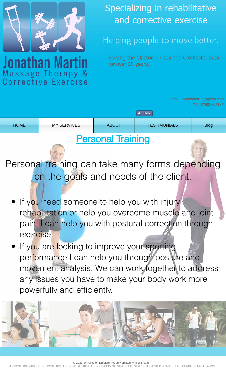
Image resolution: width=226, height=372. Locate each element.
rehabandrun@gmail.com (203, 99)
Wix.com (143, 363)
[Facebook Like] (203, 113)
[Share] (144, 113)
